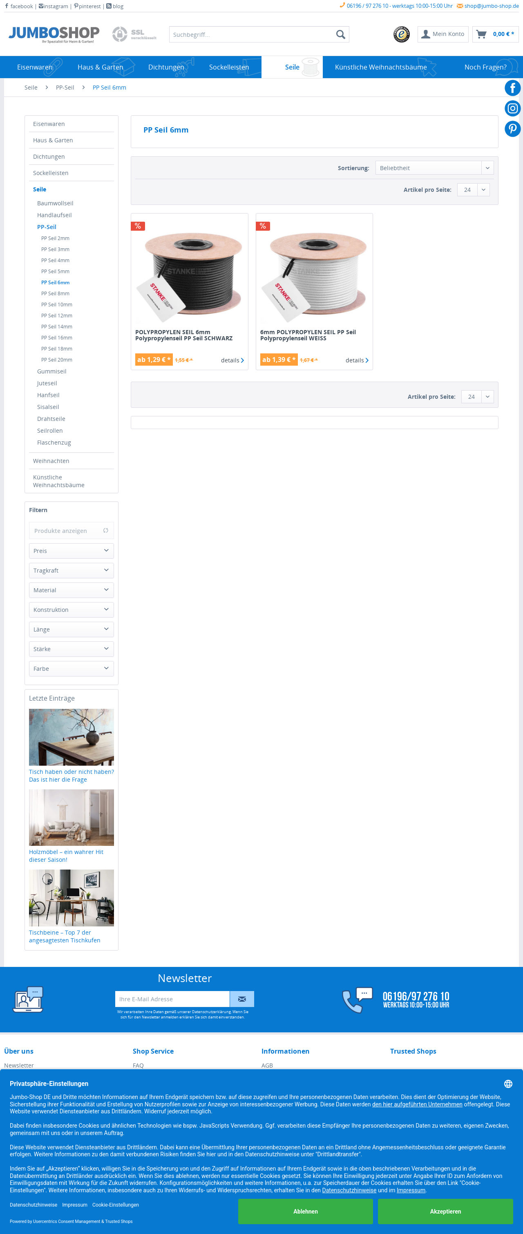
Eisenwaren (49, 124)
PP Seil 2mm (55, 238)
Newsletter (19, 1065)
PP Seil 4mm (55, 260)
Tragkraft (46, 570)
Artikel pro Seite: (427, 189)
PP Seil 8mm (55, 293)
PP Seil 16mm (56, 337)
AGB (267, 1065)
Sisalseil (48, 407)
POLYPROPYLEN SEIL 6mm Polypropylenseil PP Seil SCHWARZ (183, 335)
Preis (40, 551)
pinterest (87, 6)
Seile (39, 189)
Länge (42, 629)
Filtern (38, 510)
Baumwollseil (55, 203)
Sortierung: (353, 168)
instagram (53, 6)
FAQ (138, 1065)
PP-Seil (46, 227)
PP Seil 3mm (55, 249)
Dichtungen (49, 156)
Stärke (42, 649)
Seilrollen (50, 430)
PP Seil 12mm (56, 315)
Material (45, 590)
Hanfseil (48, 395)
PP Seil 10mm (56, 304)
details (232, 360)
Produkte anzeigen (71, 531)
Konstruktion (51, 610)
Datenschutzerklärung (211, 1011)
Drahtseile (51, 419)
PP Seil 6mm (55, 282)
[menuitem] (402, 34)
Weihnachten (51, 461)
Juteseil (47, 383)
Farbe (41, 668)
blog (114, 6)
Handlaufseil (54, 215)
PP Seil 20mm (56, 359)
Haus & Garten (53, 140)
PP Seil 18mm (56, 348)
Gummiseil (52, 371)
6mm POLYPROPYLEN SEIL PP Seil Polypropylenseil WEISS (308, 335)
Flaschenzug (54, 442)
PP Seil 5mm (55, 271)
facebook (18, 6)
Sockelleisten (51, 173)
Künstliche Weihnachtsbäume (59, 481)
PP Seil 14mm (56, 326)
